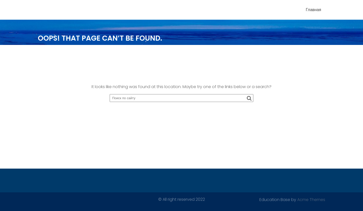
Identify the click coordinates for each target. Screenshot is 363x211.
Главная (313, 10)
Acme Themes (311, 199)
